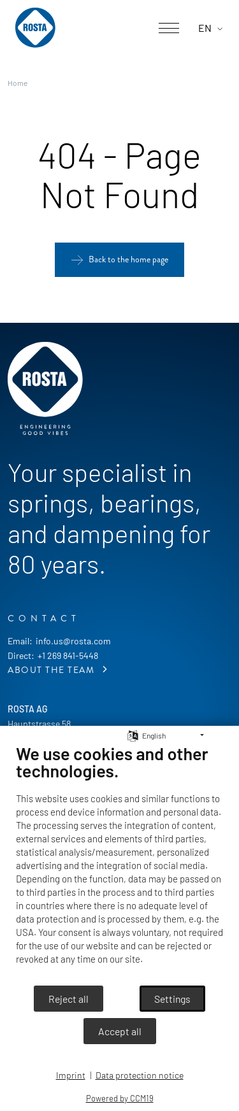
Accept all (119, 1031)
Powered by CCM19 (120, 1098)
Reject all (68, 999)
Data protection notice (140, 1075)
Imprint (70, 1075)
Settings (172, 999)
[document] (119, 863)
